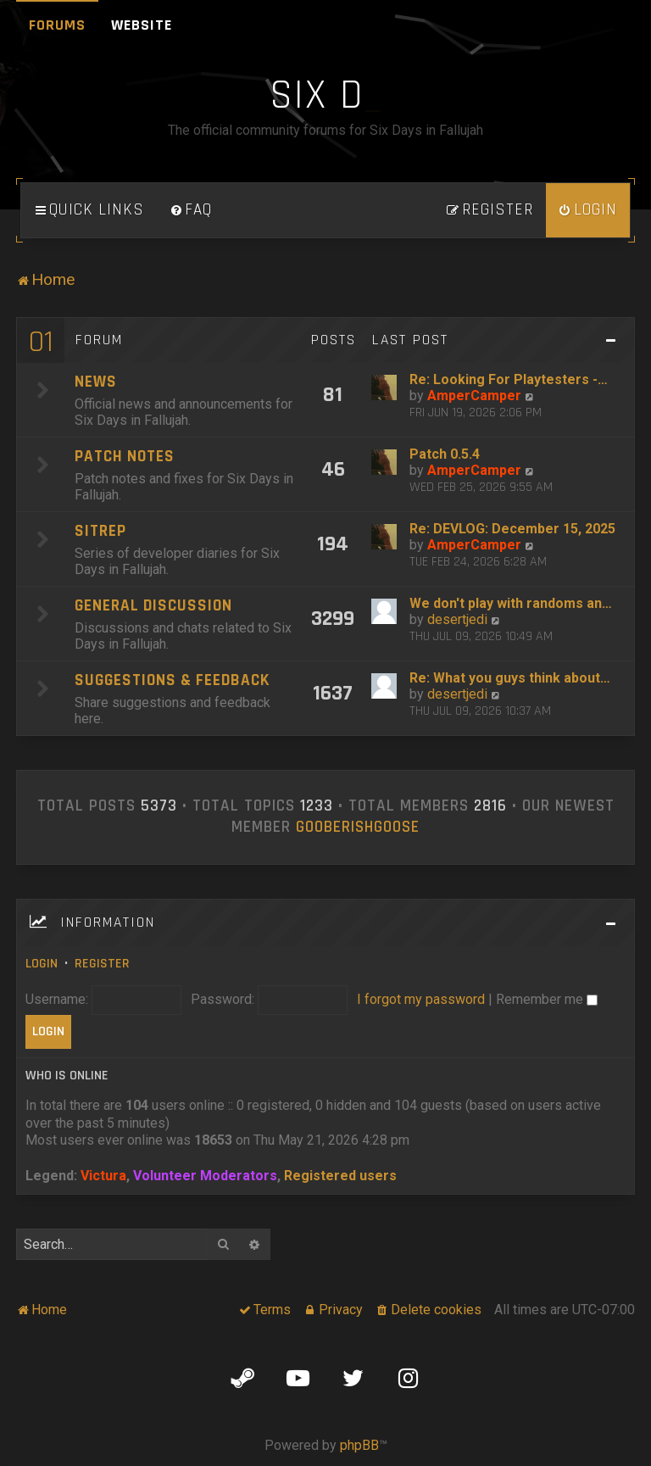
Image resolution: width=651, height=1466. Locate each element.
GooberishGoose (358, 827)
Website (141, 25)
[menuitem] (191, 210)
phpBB (359, 1445)
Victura (103, 1176)
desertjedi (457, 619)
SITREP (100, 531)
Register (102, 964)
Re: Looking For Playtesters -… (508, 379)
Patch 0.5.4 (444, 454)
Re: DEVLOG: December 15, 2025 (512, 529)
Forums (57, 25)
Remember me (547, 999)
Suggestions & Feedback (172, 680)
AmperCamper (474, 395)
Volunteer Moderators (205, 1176)
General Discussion (153, 605)
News (96, 382)
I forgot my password (421, 999)
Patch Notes (125, 456)
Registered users (340, 1176)
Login (41, 964)
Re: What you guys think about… (509, 678)
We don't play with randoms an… (510, 603)
